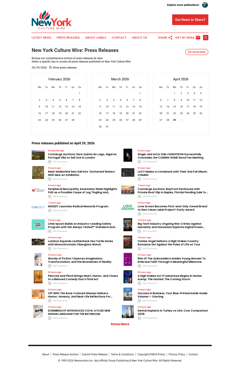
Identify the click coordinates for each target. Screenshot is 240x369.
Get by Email (197, 52)
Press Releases (68, 37)
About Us (139, 37)
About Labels (95, 37)
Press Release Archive (65, 354)
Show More (120, 324)
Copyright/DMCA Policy (151, 354)
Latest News (41, 37)
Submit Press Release (94, 354)
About (45, 354)
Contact (119, 37)
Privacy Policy (177, 354)
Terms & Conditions (122, 354)
